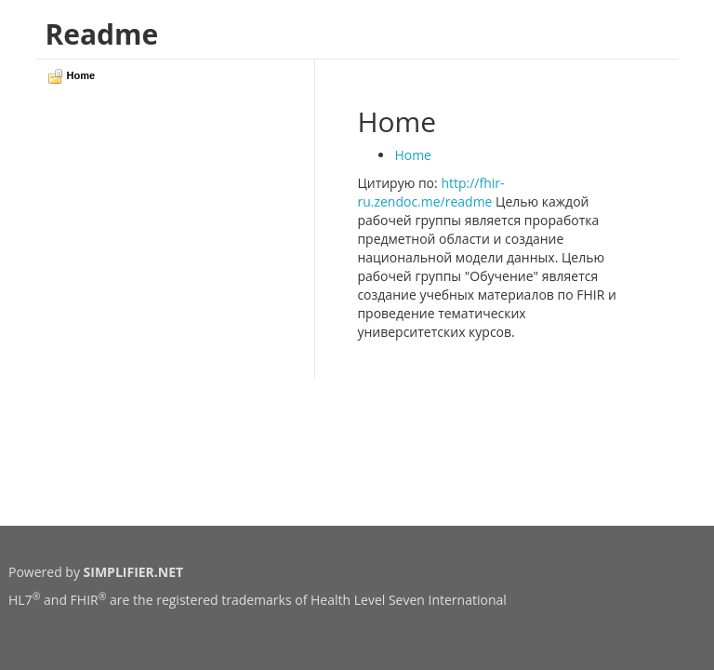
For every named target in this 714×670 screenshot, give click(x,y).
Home (412, 155)
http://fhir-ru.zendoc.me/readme (430, 192)
